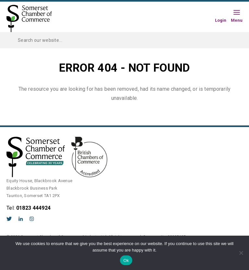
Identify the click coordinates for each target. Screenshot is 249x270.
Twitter (9, 219)
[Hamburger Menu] (236, 12)
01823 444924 (33, 208)
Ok (126, 260)
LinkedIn (20, 219)
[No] (241, 253)
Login (220, 20)
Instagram (32, 219)
